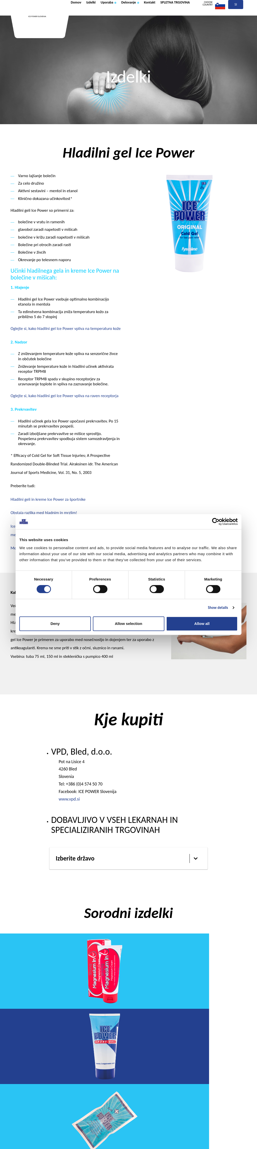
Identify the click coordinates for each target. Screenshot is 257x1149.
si (236, 17)
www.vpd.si (69, 799)
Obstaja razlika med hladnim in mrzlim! (44, 512)
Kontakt (172, 16)
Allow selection (128, 623)
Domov (78, 16)
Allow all (202, 623)
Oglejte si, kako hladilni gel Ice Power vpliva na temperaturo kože (66, 328)
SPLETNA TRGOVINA (91, 33)
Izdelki (97, 16)
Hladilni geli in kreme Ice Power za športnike (48, 499)
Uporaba (119, 16)
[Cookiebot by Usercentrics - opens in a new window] (216, 521)
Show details (218, 607)
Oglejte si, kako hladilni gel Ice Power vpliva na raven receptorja (64, 395)
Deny (55, 623)
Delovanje (147, 16)
